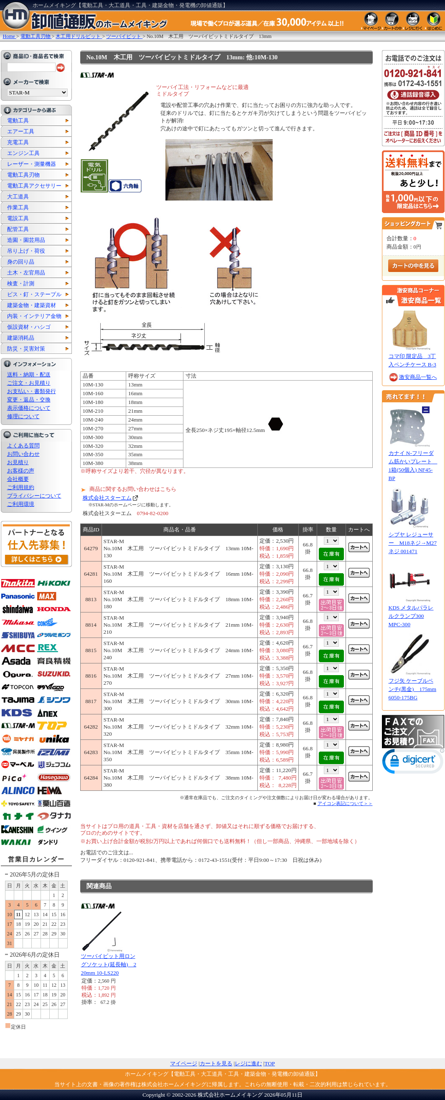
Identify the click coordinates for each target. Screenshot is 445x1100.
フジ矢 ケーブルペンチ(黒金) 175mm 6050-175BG (413, 689)
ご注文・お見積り (29, 383)
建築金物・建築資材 (31, 305)
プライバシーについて (34, 496)
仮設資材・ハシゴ (29, 327)
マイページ (183, 1063)
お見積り (18, 462)
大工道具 (18, 196)
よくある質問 (23, 445)
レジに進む (248, 1063)
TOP (269, 1063)
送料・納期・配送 (29, 374)
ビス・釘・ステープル (34, 294)
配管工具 (18, 229)
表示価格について (29, 408)
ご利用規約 (20, 487)
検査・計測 (20, 283)
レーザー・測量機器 (31, 164)
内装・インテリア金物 (34, 316)
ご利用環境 (20, 504)
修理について (23, 416)
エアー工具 (20, 131)
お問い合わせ (23, 454)
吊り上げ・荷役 (26, 251)
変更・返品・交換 (29, 399)
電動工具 (18, 120)
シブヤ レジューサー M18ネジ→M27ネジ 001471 (413, 542)
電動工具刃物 (23, 175)
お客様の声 (20, 470)
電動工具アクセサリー (34, 186)
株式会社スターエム (107, 498)
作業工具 (18, 207)
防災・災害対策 (26, 348)
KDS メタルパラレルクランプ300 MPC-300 (411, 616)
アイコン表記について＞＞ (345, 803)
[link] (413, 763)
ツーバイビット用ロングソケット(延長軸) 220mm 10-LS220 (109, 964)
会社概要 (18, 479)
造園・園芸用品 (26, 240)
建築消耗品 (20, 338)
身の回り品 (20, 262)
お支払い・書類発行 (31, 391)
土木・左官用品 (26, 272)
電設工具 (18, 218)
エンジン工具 (23, 153)
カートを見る (216, 1063)
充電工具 (18, 142)
